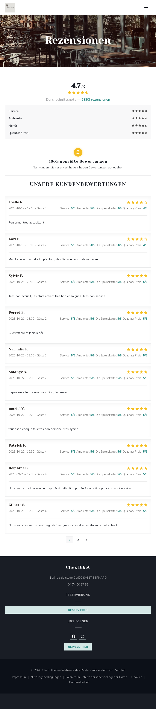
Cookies (138, 677)
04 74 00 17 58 (78, 585)
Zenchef (119, 670)
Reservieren (78, 610)
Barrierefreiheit (79, 682)
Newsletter (78, 647)
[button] (146, 7)
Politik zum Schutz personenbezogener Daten (98, 677)
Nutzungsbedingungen (48, 677)
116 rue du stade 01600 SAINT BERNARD (96, 577)
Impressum (21, 677)
